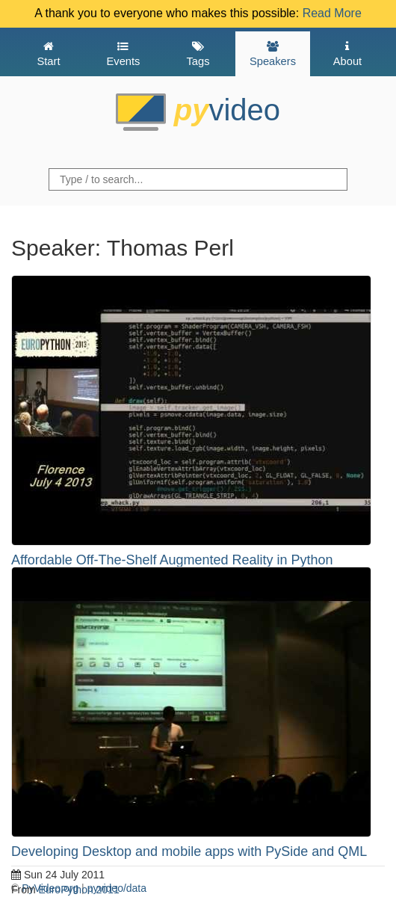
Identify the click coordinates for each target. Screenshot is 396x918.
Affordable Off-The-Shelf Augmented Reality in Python (172, 559)
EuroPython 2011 (79, 890)
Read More (332, 13)
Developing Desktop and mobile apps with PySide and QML (189, 851)
